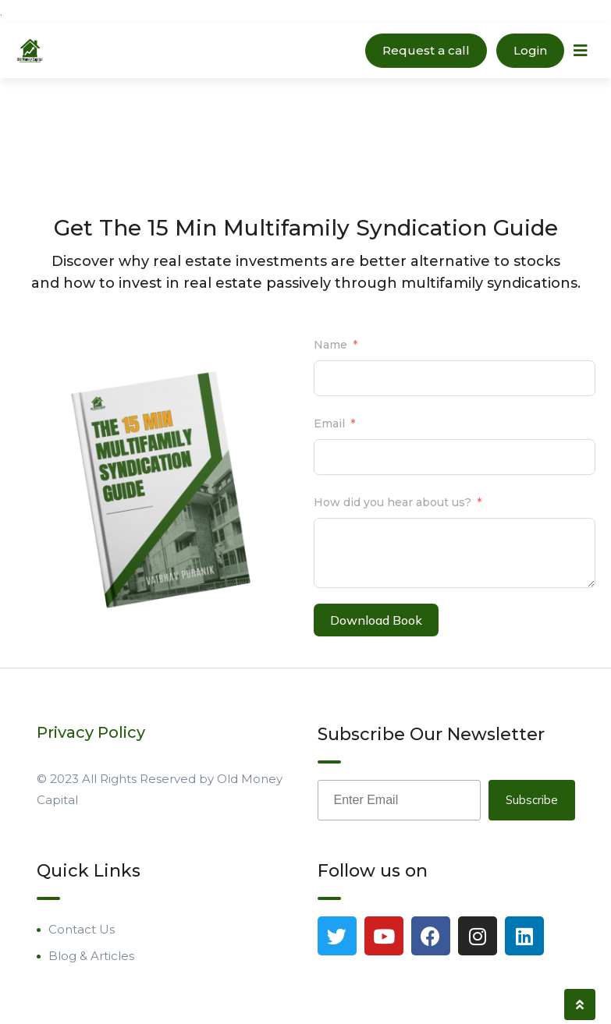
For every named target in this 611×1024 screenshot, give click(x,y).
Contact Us (81, 929)
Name (330, 345)
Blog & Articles (91, 955)
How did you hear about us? (392, 502)
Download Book (376, 620)
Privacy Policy (91, 732)
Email (329, 423)
